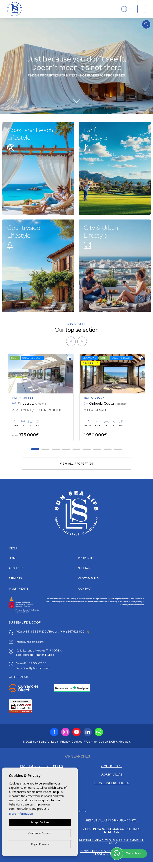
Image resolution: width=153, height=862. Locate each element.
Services (15, 578)
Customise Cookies (39, 833)
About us (16, 568)
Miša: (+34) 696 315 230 (31, 631)
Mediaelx (124, 741)
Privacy (65, 741)
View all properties (76, 463)
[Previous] (71, 341)
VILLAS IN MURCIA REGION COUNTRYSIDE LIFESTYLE (112, 830)
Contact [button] (85, 588)
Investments (18, 588)
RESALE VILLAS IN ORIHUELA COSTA (111, 820)
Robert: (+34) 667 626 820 (69, 631)
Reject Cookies (40, 844)
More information (21, 814)
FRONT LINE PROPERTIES (111, 783)
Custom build (88, 578)
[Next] (82, 341)
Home (13, 558)
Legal (55, 741)
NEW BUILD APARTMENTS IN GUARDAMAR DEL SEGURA (111, 841)
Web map (90, 741)
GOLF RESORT (111, 766)
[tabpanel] (41, 397)
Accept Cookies (40, 822)
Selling (84, 568)
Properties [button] (86, 558)
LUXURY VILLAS (112, 774)
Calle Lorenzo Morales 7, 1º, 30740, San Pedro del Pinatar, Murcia (39, 652)
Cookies (77, 741)
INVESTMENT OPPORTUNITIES (41, 766)
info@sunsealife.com (30, 642)
